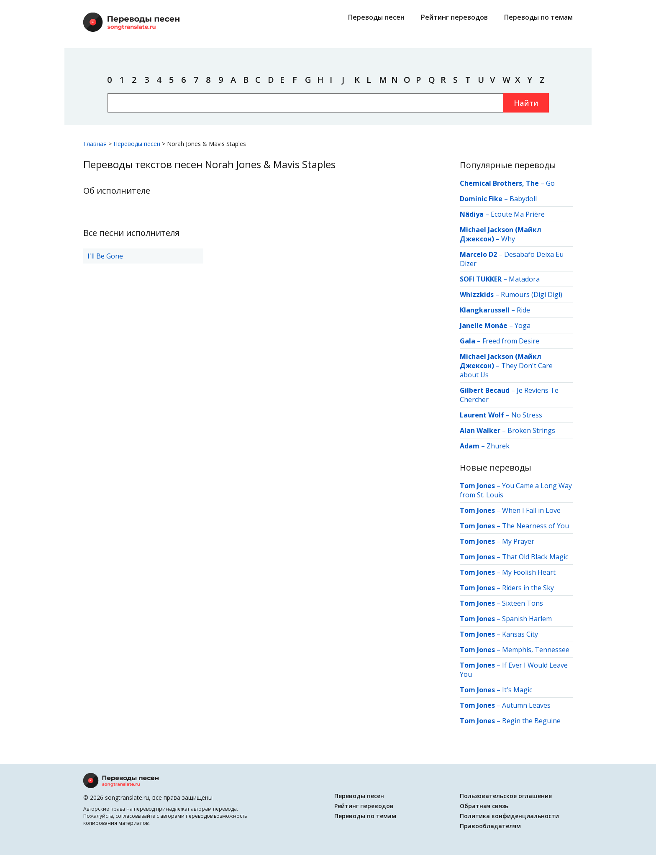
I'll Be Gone (105, 256)
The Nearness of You (535, 525)
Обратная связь (484, 806)
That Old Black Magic (535, 556)
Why (508, 238)
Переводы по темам (538, 17)
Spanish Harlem (527, 618)
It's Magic (517, 689)
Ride (523, 310)
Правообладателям (490, 826)
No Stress (526, 415)
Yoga (522, 325)
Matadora (524, 279)
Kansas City (520, 634)
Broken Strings (531, 430)
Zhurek (498, 446)
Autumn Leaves (526, 705)
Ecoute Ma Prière (518, 214)
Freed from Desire (510, 341)
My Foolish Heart (529, 572)
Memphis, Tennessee (535, 649)
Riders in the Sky (528, 587)
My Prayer (518, 541)
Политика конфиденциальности (509, 816)
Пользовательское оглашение (506, 796)
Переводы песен (376, 17)
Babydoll (523, 198)
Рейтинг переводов (454, 17)
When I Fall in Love (531, 510)
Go (550, 183)
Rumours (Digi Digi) (531, 294)
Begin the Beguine (531, 720)
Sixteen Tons (522, 603)
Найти (526, 103)
